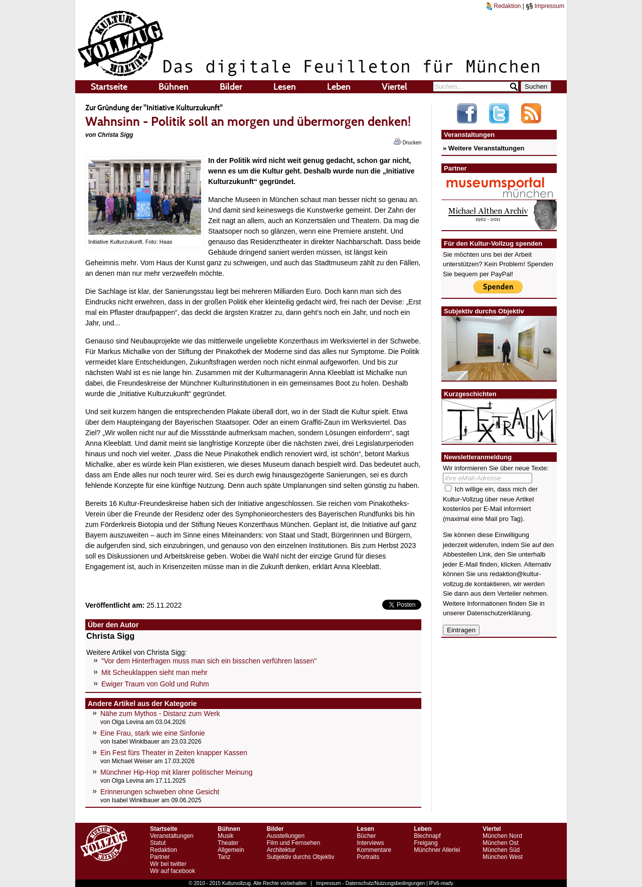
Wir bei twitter (168, 863)
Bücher (366, 835)
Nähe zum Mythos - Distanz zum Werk (160, 713)
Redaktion (504, 6)
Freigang (425, 842)
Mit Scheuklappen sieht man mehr (154, 672)
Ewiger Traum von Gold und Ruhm (155, 684)
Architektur (281, 849)
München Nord (502, 835)
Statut (158, 842)
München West (503, 856)
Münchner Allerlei (437, 849)
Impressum (545, 6)
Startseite (109, 86)
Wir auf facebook (172, 870)
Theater (228, 842)
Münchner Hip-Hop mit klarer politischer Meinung (176, 772)
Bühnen (173, 86)
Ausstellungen (285, 835)
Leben (339, 86)
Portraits (368, 856)
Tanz (224, 856)
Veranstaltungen (172, 835)
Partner (160, 856)
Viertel (394, 86)
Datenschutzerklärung (498, 613)
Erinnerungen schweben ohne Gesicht (159, 792)
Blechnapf (427, 835)
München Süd (501, 849)
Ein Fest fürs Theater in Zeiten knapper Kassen (173, 753)
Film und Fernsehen (293, 842)
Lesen (284, 86)
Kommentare (374, 849)
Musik (225, 835)
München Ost (500, 842)
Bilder (231, 86)
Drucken (407, 141)
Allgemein (231, 849)
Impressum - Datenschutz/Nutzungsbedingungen (370, 883)
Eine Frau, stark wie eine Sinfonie (152, 733)
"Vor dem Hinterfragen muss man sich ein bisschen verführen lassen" (208, 661)
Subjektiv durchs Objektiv (301, 856)
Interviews (370, 842)
